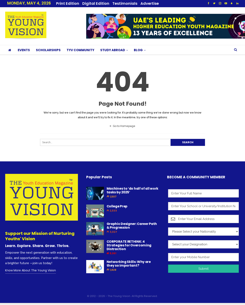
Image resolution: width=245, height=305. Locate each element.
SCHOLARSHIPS (48, 50)
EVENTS (24, 50)
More (146, 3)
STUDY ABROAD (112, 50)
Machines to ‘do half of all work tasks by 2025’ (132, 190)
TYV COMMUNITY (80, 50)
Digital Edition (95, 3)
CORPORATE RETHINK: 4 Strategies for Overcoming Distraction (129, 245)
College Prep (117, 206)
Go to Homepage (122, 126)
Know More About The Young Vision (30, 270)
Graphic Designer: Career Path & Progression (132, 225)
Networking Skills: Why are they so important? (129, 263)
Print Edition (67, 3)
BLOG (138, 50)
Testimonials (124, 3)
